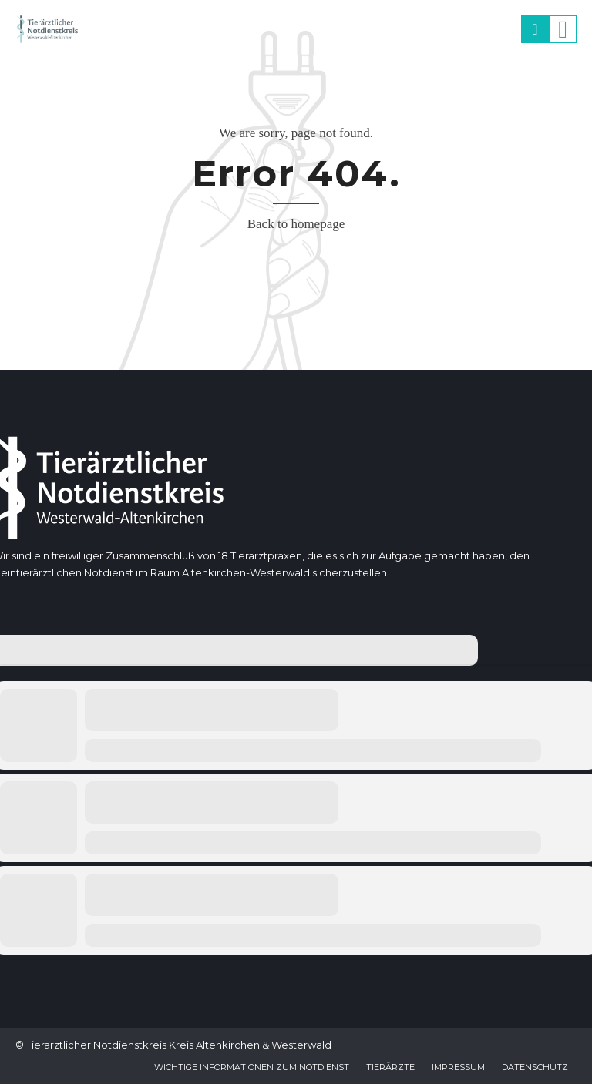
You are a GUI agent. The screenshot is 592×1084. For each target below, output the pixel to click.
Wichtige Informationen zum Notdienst (251, 1067)
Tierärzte (390, 1067)
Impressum (458, 1067)
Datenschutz (535, 1067)
